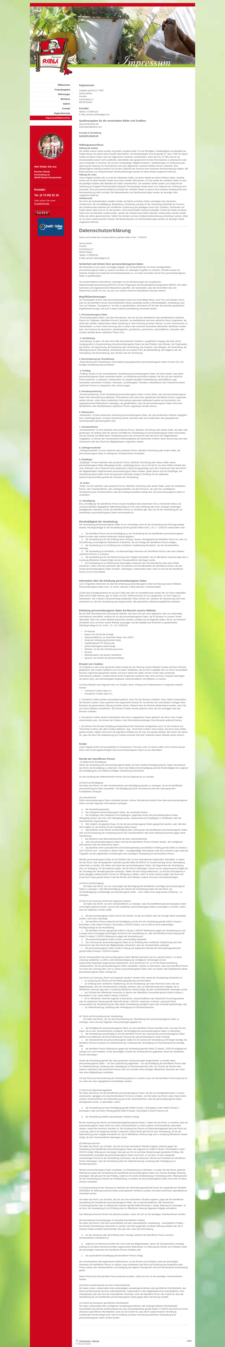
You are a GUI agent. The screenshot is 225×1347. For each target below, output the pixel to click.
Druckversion (83, 1341)
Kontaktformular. (42, 203)
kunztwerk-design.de (88, 136)
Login (189, 1340)
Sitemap (95, 1341)
